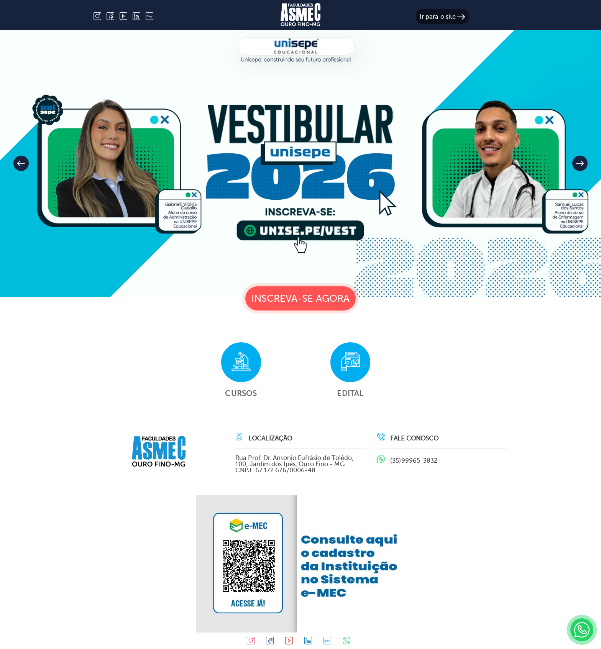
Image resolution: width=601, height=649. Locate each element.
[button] (580, 163)
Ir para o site (442, 16)
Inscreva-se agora (300, 298)
